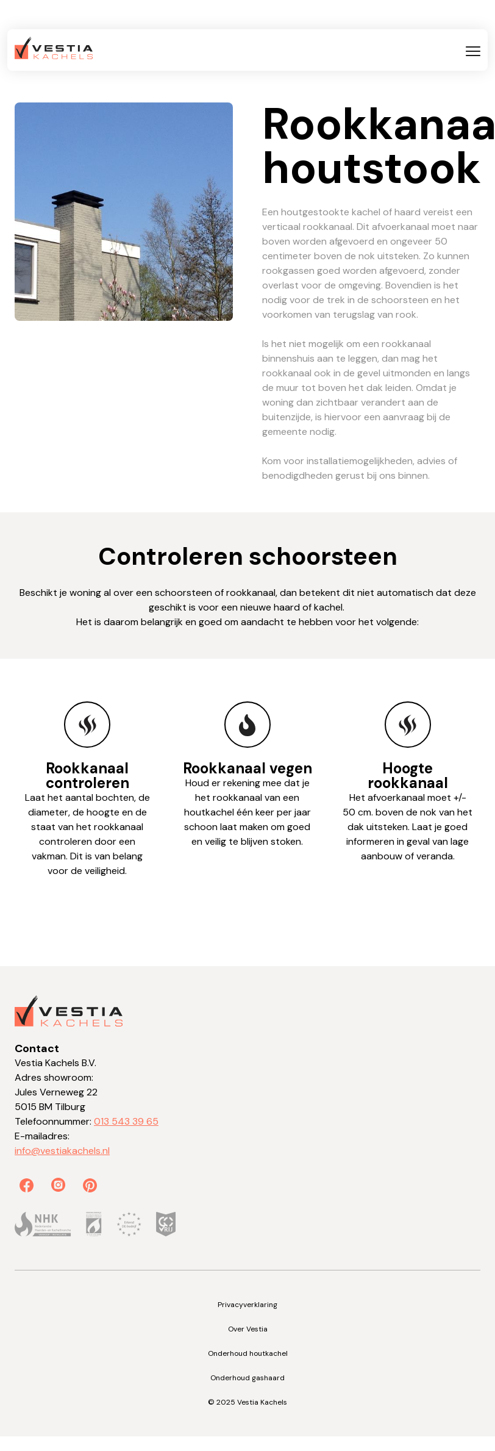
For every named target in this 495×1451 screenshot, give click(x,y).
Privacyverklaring (247, 1304)
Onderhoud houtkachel (248, 1353)
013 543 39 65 (126, 1121)
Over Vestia (248, 1329)
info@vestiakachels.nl (62, 1150)
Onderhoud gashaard (247, 1378)
